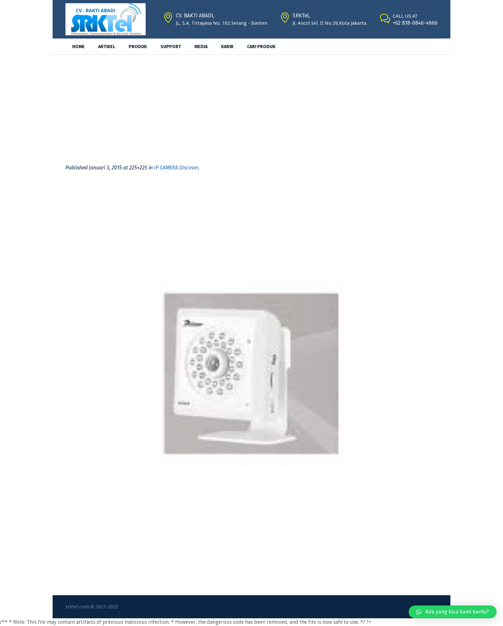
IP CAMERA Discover (176, 168)
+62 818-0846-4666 (415, 23)
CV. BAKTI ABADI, (195, 16)
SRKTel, (301, 16)
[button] (453, 611)
